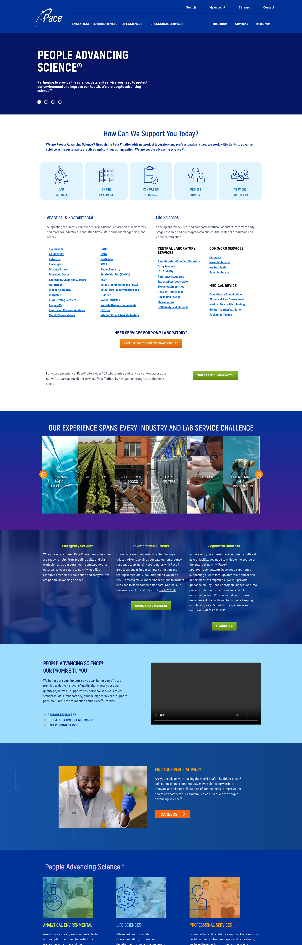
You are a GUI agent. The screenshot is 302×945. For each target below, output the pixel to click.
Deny (249, 931)
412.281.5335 (218, 452)
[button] (294, 901)
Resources (263, 24)
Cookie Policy (240, 939)
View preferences (281, 931)
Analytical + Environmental (94, 24)
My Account (217, 7)
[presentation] (43, 316)
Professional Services (165, 24)
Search (191, 7)
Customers (235, 877)
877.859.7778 (168, 431)
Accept (217, 931)
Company (241, 24)
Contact (268, 7)
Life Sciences (132, 24)
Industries (220, 24)
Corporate (41, 877)
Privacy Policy (256, 939)
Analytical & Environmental (93, 879)
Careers (244, 7)
